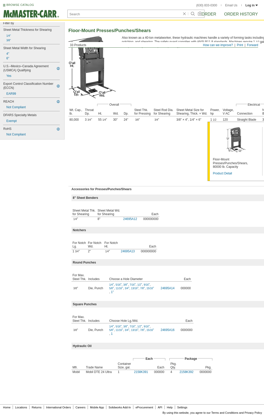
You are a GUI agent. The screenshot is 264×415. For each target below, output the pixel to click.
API (160, 407)
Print (240, 45)
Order (208, 14)
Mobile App (97, 407)
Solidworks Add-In (120, 407)
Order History (241, 14)
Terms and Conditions (224, 412)
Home (6, 407)
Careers (80, 407)
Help (170, 407)
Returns (37, 407)
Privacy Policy (253, 412)
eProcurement (144, 407)
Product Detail (222, 173)
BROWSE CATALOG (20, 4)
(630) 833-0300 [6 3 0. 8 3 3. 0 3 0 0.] (206, 5)
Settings (182, 407)
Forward (252, 45)
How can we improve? (218, 45)
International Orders (58, 407)
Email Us (231, 5)
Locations (21, 407)
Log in (251, 5)
